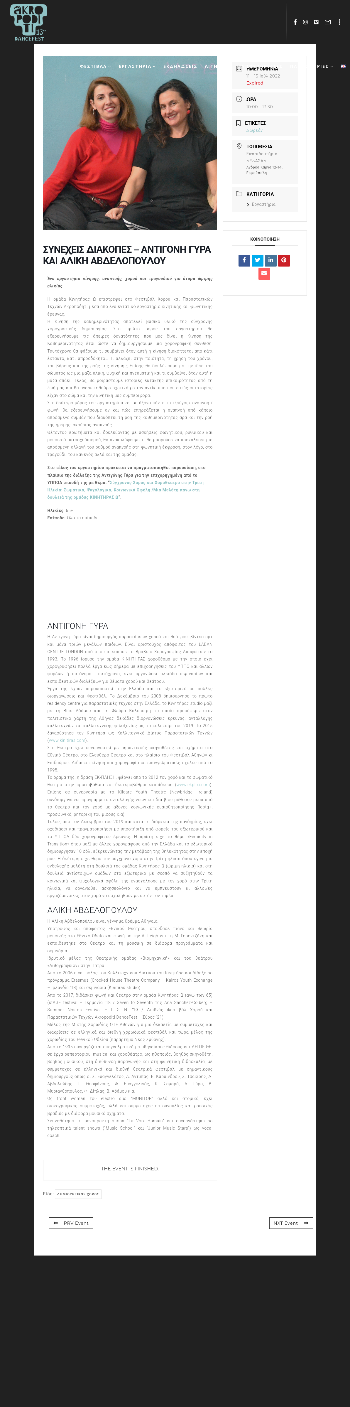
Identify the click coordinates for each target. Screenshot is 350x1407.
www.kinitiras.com (67, 740)
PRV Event (71, 1223)
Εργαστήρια (261, 204)
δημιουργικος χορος (78, 1194)
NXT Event (291, 1223)
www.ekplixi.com (193, 784)
